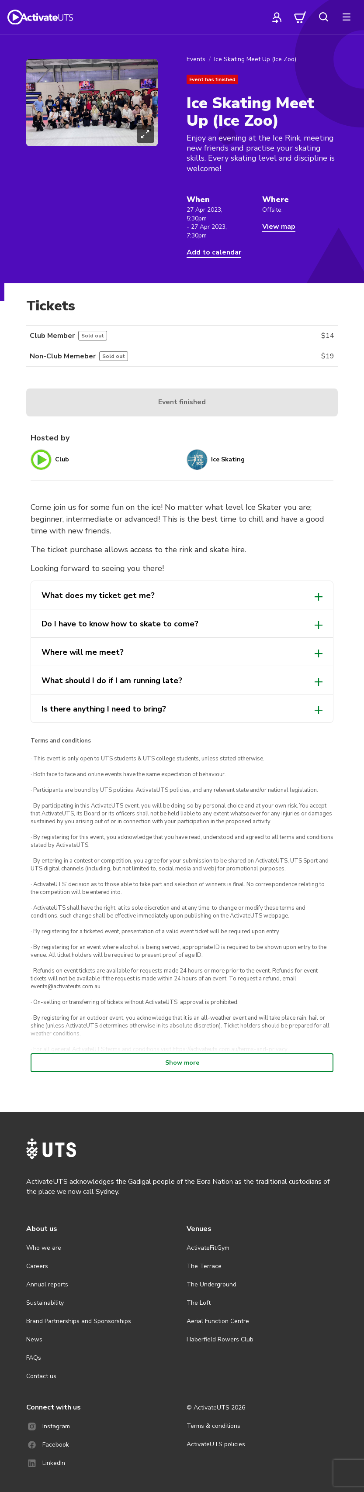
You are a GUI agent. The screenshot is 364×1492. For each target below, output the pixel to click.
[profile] (277, 17)
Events (196, 59)
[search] (323, 17)
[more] (346, 17)
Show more (182, 1063)
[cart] (300, 17)
